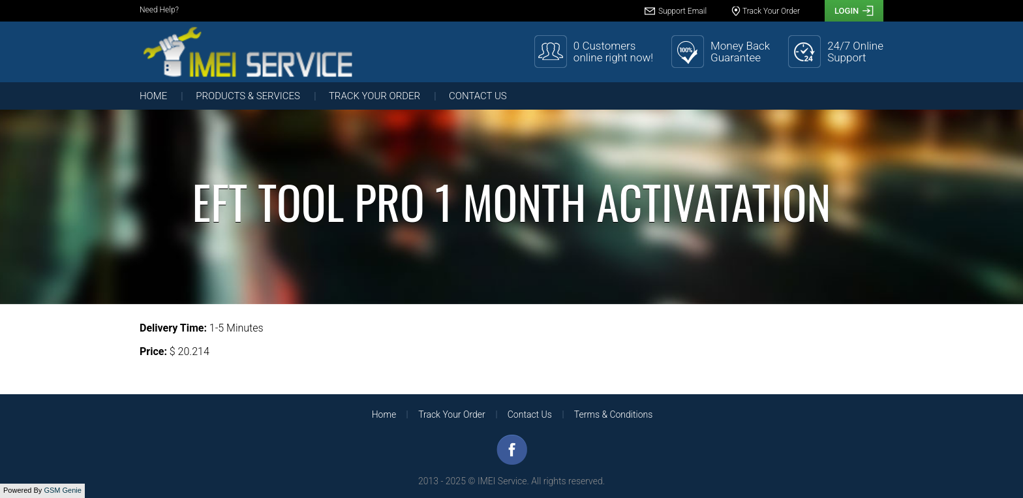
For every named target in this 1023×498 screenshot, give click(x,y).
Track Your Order (374, 96)
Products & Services (248, 96)
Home (153, 96)
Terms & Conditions (613, 414)
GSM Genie (62, 490)
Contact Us (478, 96)
